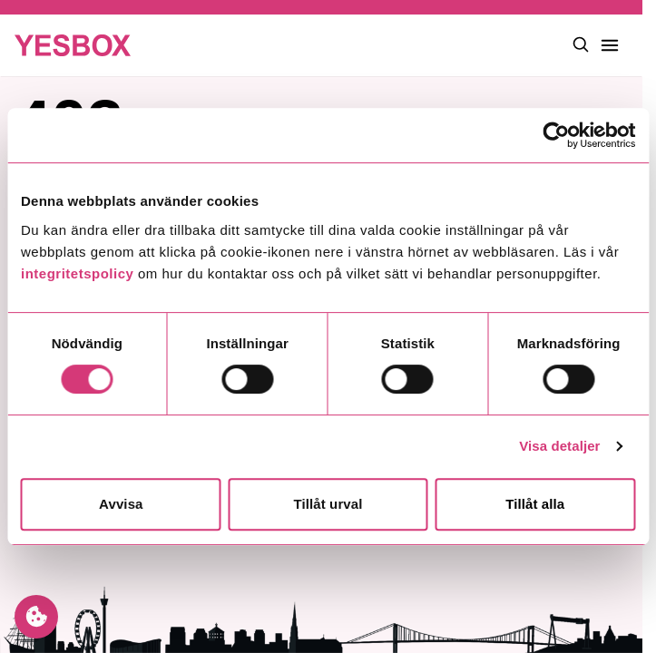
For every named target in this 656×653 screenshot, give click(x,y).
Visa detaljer (559, 445)
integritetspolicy (77, 273)
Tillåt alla (534, 504)
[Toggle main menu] (610, 45)
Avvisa (120, 504)
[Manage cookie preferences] (36, 616)
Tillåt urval (328, 504)
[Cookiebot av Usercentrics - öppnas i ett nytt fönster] (555, 135)
